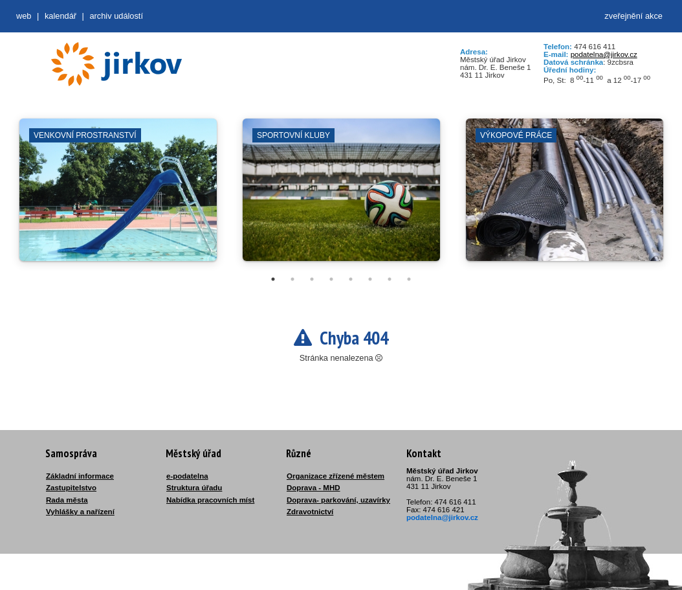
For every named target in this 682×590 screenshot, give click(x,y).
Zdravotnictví (310, 512)
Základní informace (80, 476)
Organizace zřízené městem (335, 476)
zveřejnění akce (633, 16)
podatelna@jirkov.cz (604, 54)
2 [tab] (292, 279)
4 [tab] (331, 279)
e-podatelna (187, 476)
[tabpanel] (118, 196)
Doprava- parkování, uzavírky (338, 500)
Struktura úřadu (194, 488)
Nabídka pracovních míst (210, 500)
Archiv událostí (116, 16)
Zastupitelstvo (71, 488)
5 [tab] (350, 279)
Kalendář (60, 16)
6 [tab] (370, 279)
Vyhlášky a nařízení (80, 512)
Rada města (67, 500)
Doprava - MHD (313, 488)
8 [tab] (408, 279)
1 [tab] (273, 279)
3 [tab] (311, 279)
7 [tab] (389, 279)
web (23, 16)
